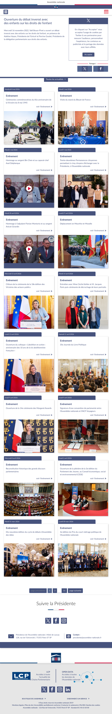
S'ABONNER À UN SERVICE (77, 699)
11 (64, 591)
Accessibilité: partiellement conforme (47, 705)
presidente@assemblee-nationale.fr (87, 638)
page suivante (75, 591)
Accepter (88, 55)
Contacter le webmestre (70, 705)
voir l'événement (44, 107)
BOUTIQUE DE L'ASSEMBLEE (32, 699)
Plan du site (29, 705)
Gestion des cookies (93, 705)
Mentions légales (18, 705)
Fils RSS (82, 705)
